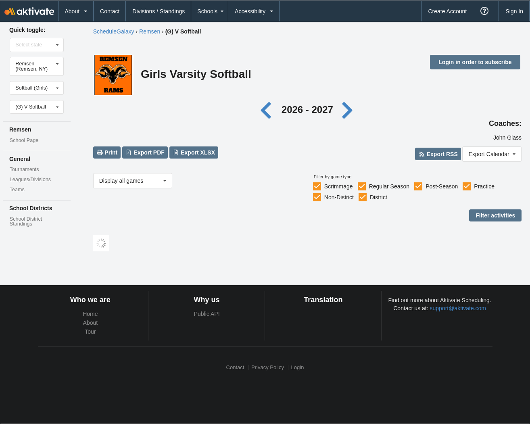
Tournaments (24, 169)
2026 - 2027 (307, 109)
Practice (484, 186)
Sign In (514, 11)
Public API (207, 314)
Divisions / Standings (158, 11)
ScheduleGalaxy (113, 31)
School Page (24, 140)
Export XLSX (194, 152)
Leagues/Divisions (30, 179)
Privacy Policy (267, 367)
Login (297, 367)
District (378, 197)
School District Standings (26, 221)
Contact (109, 11)
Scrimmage (338, 186)
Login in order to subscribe (474, 62)
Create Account (447, 11)
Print (106, 152)
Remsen (149, 31)
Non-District (339, 197)
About (90, 323)
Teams (17, 189)
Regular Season (389, 186)
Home (90, 314)
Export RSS (437, 154)
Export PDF (145, 152)
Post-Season (442, 186)
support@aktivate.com (458, 308)
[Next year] (348, 109)
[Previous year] (268, 109)
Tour (90, 331)
